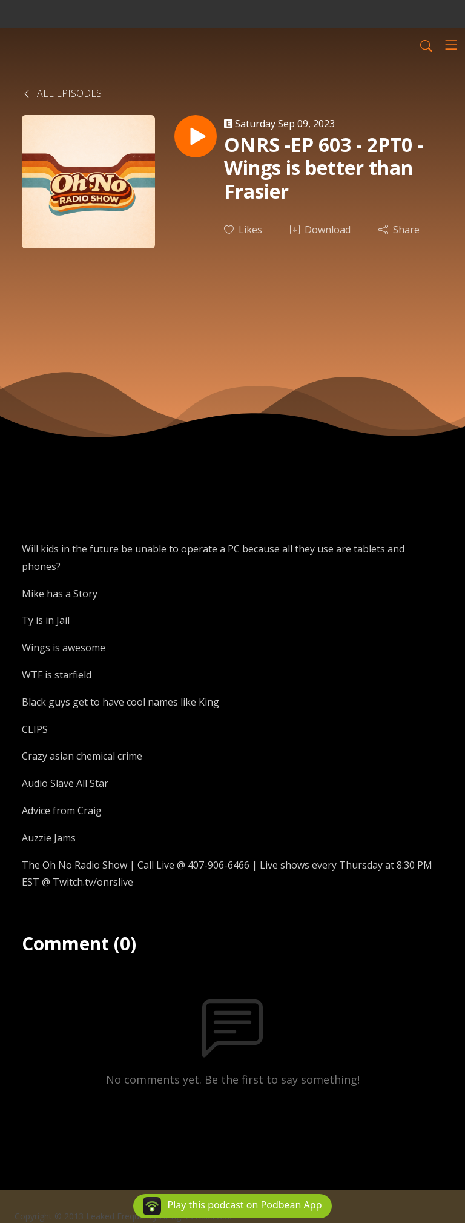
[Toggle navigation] (451, 44)
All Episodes (62, 93)
